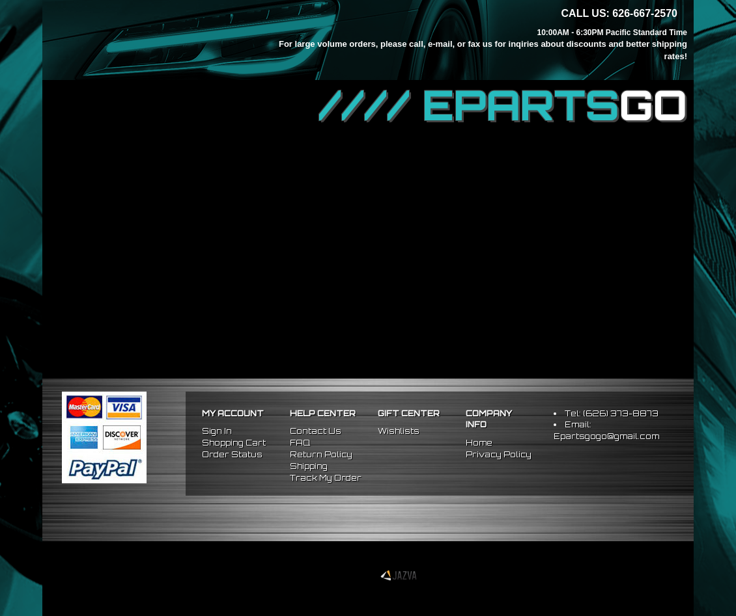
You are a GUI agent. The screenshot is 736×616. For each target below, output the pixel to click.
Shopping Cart (234, 443)
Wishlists (398, 431)
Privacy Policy (498, 454)
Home (479, 443)
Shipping (309, 466)
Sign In (217, 431)
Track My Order (325, 478)
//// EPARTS (502, 105)
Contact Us (315, 431)
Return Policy (321, 454)
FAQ (300, 443)
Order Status (232, 454)
